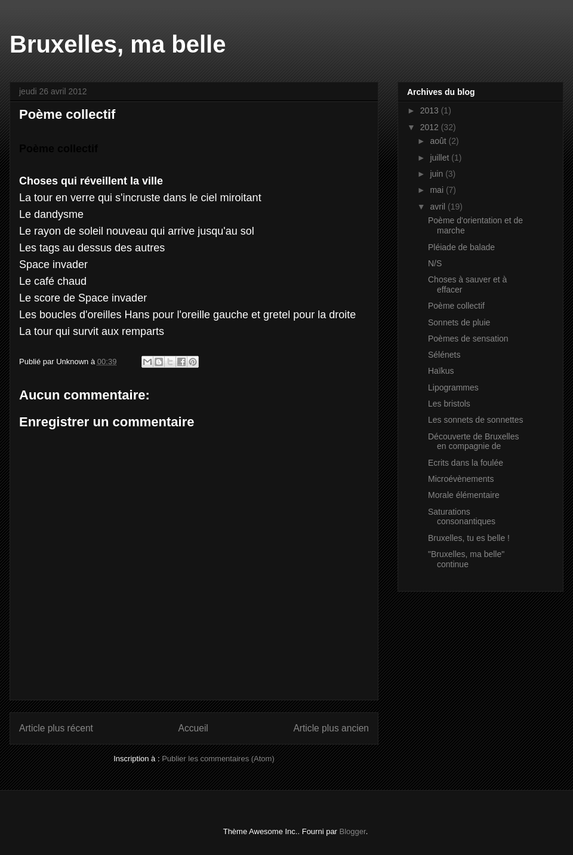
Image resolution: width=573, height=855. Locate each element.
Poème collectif (456, 305)
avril (439, 206)
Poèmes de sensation (468, 338)
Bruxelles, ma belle (118, 44)
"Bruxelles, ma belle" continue (466, 559)
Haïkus (441, 371)
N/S (435, 263)
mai (437, 190)
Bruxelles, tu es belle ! (469, 538)
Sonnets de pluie (459, 322)
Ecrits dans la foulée (465, 463)
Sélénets (444, 354)
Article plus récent (56, 728)
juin (437, 174)
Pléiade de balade (461, 247)
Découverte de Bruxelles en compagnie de (473, 441)
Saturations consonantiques (461, 517)
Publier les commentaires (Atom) (218, 758)
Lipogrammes (453, 387)
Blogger (353, 831)
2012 (430, 127)
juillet (440, 157)
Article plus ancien (331, 728)
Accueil (193, 728)
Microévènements (461, 479)
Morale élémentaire (464, 495)
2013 (430, 110)
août (439, 141)
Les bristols (449, 403)
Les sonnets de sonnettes (475, 420)
